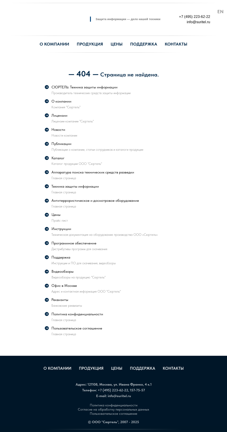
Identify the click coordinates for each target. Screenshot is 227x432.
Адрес (81, 384)
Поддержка (142, 368)
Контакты (173, 368)
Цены (117, 44)
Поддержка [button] (143, 44)
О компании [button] (54, 44)
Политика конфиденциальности (113, 405)
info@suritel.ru (119, 396)
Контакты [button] (176, 44)
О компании (57, 368)
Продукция (90, 44)
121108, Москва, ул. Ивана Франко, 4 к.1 (120, 384)
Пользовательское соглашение (113, 413)
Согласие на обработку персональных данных (113, 409)
